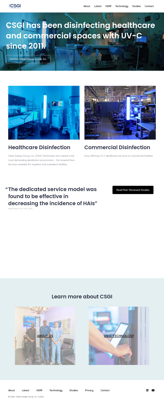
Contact (149, 6)
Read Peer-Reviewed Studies (132, 189)
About (86, 6)
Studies (136, 6)
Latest (98, 6)
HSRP (108, 6)
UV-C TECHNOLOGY (119, 336)
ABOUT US (45, 336)
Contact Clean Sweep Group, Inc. (28, 58)
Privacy (89, 390)
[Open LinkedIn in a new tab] (147, 390)
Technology (121, 6)
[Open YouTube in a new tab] (153, 390)
